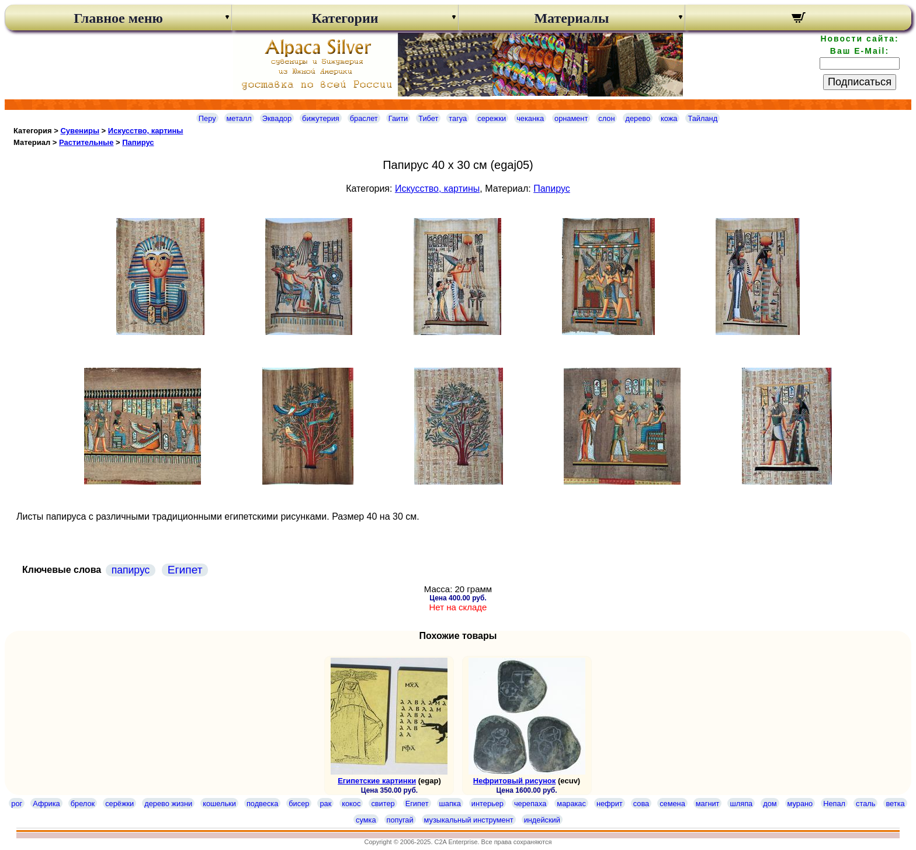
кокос (351, 803)
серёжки (119, 803)
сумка (366, 820)
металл (239, 118)
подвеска (262, 803)
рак (325, 803)
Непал (834, 803)
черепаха (530, 803)
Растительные (86, 142)
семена (672, 803)
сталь (865, 803)
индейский (542, 820)
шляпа (741, 803)
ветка (895, 803)
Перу (207, 118)
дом (769, 803)
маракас (571, 803)
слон (606, 118)
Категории (344, 18)
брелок (83, 803)
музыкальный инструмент (468, 820)
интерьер (487, 803)
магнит (708, 803)
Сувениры (79, 130)
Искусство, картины (145, 130)
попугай (400, 820)
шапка (450, 803)
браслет (364, 118)
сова (641, 803)
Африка (46, 803)
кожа (669, 118)
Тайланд (702, 118)
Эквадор (277, 118)
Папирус (138, 142)
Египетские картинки (377, 780)
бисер (299, 803)
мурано (800, 803)
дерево (637, 118)
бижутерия (320, 118)
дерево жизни (168, 803)
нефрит (609, 803)
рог (16, 803)
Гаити (398, 118)
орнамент (571, 118)
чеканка (530, 118)
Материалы (571, 18)
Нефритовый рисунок (514, 780)
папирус (131, 570)
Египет (185, 570)
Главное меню (118, 18)
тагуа (458, 118)
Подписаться (859, 82)
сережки (491, 118)
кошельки (219, 803)
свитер (382, 803)
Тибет (428, 118)
